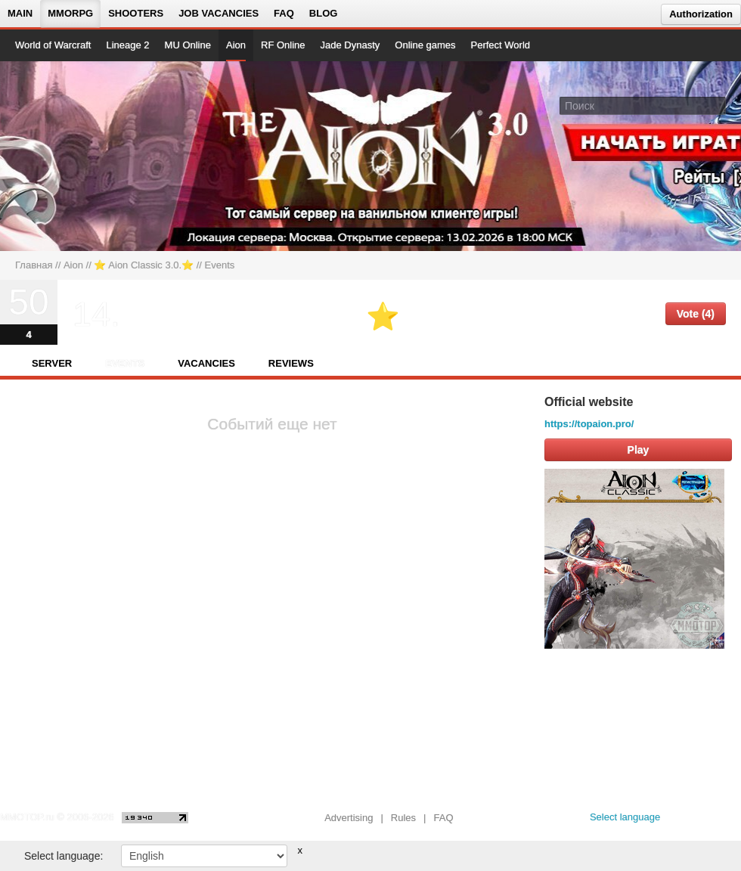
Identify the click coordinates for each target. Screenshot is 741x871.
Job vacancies (218, 13)
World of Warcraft (53, 45)
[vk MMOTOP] (682, 821)
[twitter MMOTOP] (731, 821)
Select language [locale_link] (625, 817)
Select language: (63, 856)
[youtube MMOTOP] (706, 821)
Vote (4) (696, 314)
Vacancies (206, 363)
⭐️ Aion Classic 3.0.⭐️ (144, 265)
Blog (323, 13)
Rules (403, 817)
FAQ (284, 13)
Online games (425, 45)
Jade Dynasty (350, 45)
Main (20, 13)
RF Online (283, 45)
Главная (33, 265)
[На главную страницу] (66, 155)
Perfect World (501, 45)
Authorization (701, 14)
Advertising (348, 817)
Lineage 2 (127, 45)
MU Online (188, 45)
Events (124, 363)
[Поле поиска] (716, 105)
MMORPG (70, 13)
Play (639, 450)
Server (52, 363)
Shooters (135, 13)
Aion (236, 45)
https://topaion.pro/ (589, 423)
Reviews (291, 363)
